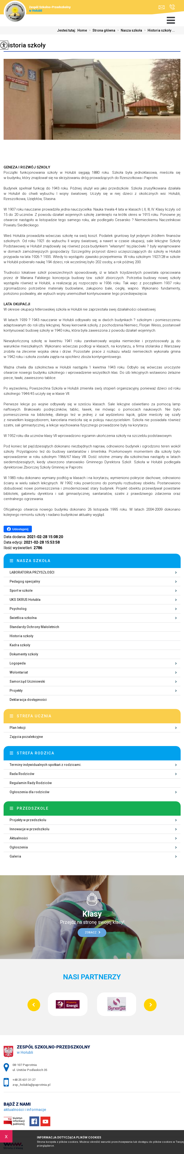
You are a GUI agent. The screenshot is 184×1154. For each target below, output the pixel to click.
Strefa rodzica (35, 753)
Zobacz (92, 932)
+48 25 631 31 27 (172, 7)
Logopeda (18, 663)
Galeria (15, 856)
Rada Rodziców (22, 774)
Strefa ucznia (34, 716)
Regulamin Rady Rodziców (31, 783)
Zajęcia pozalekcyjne (26, 737)
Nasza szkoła (128, 30)
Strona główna (101, 30)
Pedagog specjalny (25, 581)
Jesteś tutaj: (67, 30)
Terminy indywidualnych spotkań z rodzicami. (45, 765)
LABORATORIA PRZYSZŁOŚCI (32, 572)
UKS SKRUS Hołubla (25, 600)
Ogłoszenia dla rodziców (29, 792)
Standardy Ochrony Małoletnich (34, 627)
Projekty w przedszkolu (28, 820)
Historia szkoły (25, 45)
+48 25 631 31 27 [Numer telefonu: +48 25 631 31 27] (23, 1080)
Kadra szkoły (20, 645)
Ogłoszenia (19, 847)
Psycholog (18, 609)
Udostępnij (17, 529)
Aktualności (19, 838)
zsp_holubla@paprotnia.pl (162, 7)
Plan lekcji (18, 728)
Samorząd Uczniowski (27, 681)
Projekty (16, 690)
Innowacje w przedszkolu (29, 829)
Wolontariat (19, 672)
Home (82, 30)
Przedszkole (33, 808)
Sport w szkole (21, 590)
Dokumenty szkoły (24, 654)
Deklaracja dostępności (28, 700)
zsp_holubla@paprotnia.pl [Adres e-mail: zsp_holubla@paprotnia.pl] (31, 1085)
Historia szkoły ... (158, 30)
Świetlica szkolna (23, 618)
